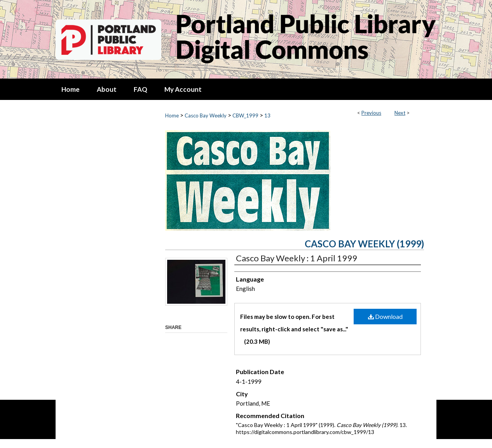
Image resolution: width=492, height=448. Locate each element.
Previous (371, 113)
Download (385, 316)
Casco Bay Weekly (206, 115)
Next (399, 113)
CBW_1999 (245, 115)
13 (267, 115)
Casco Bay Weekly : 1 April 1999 (296, 258)
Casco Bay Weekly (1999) (364, 243)
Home (172, 115)
